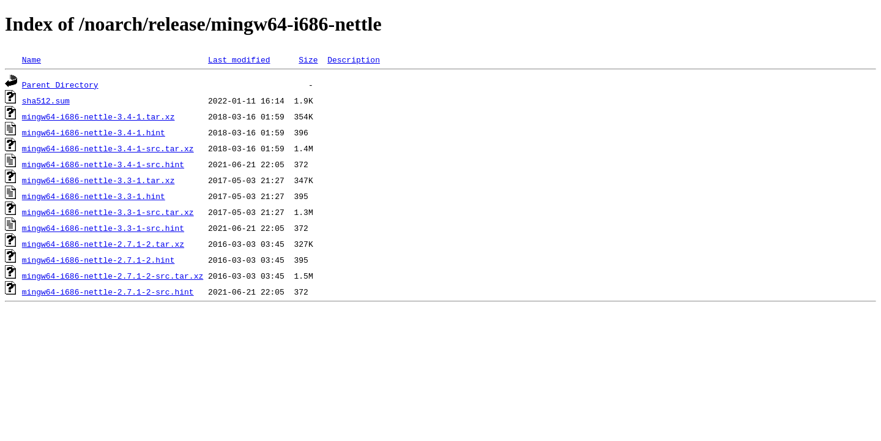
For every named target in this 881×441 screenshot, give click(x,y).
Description (353, 59)
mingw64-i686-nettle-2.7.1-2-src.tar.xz (112, 275)
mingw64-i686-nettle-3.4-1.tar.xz (98, 116)
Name (31, 59)
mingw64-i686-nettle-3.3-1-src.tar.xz (108, 211)
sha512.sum (46, 100)
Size (308, 59)
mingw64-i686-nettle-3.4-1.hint (93, 132)
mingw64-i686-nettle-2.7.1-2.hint (98, 259)
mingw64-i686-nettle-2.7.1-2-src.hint (108, 291)
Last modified (239, 59)
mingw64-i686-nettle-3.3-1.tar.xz (98, 180)
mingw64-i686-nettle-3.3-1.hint (93, 196)
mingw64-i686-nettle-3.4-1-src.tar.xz (108, 148)
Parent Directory (60, 84)
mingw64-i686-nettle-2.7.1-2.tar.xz (103, 243)
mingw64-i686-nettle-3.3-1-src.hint (103, 227)
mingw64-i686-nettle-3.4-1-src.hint (103, 164)
